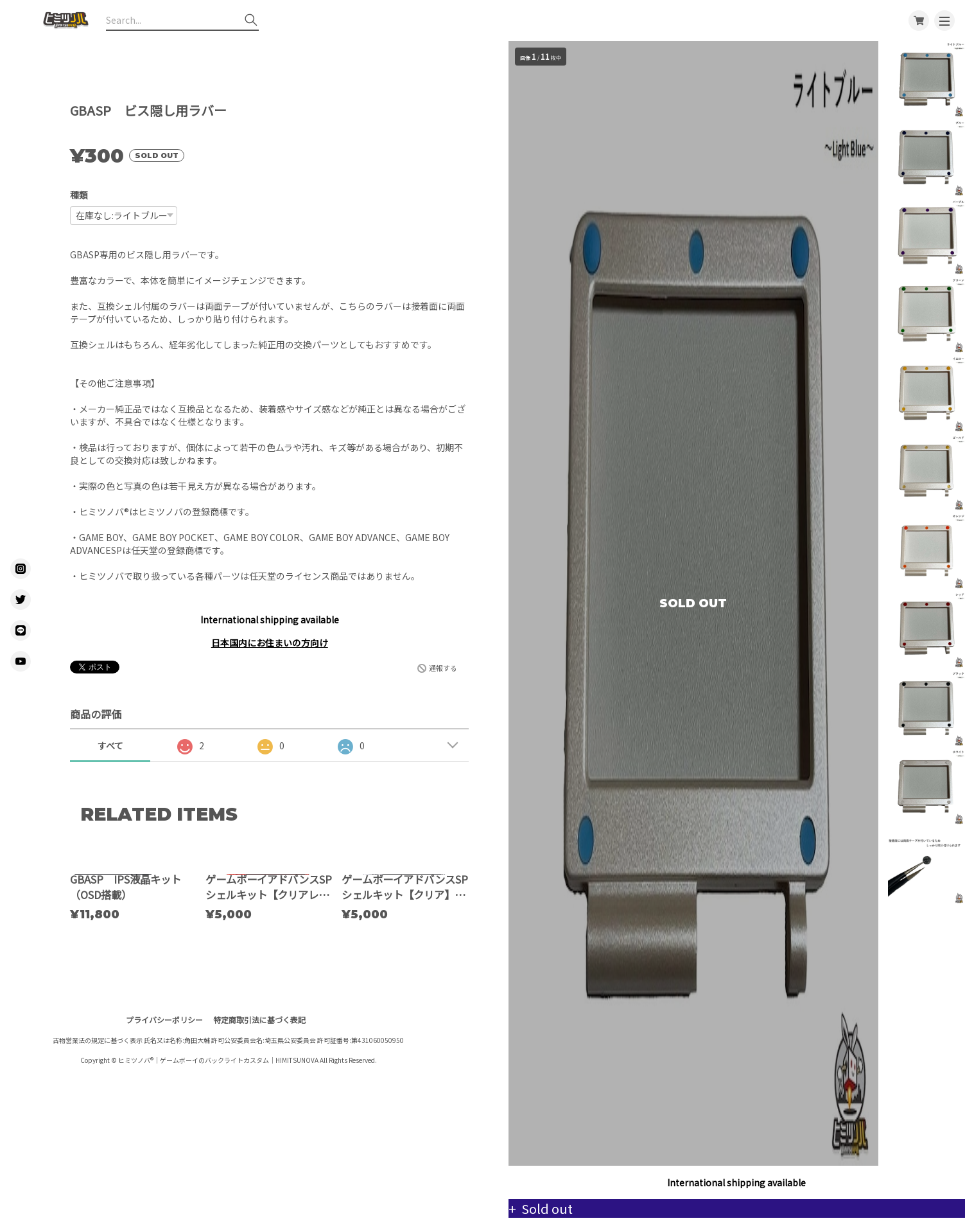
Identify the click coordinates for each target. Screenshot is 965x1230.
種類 (79, 194)
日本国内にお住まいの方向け (269, 642)
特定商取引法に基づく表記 (259, 1135)
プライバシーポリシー (164, 1135)
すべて (110, 745)
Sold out (557, 1208)
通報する (443, 668)
